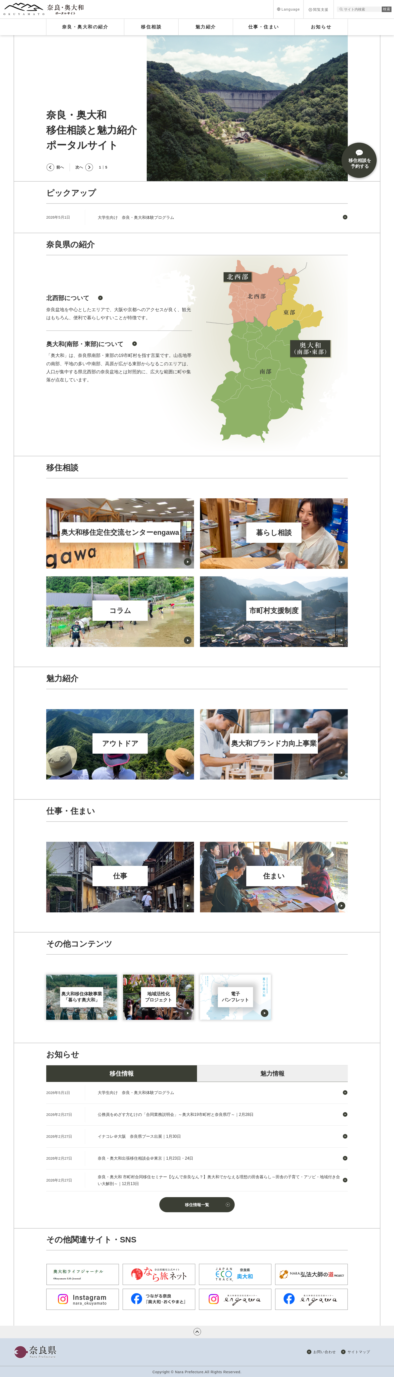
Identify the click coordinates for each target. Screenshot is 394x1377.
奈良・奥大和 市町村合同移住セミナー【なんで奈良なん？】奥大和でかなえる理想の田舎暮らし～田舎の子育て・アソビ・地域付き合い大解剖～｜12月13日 (219, 1180)
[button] (288, 9)
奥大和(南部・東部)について (85, 344)
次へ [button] (79, 167)
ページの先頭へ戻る (197, 1331)
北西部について (67, 298)
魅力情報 (272, 1073)
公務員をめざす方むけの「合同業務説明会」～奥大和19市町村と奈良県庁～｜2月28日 (176, 1114)
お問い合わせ (324, 1352)
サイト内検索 (341, 9)
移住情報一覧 (197, 1205)
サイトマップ (359, 1352)
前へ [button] (60, 167)
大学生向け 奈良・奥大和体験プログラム (136, 217)
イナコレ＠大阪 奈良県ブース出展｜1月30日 (139, 1136)
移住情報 (122, 1073)
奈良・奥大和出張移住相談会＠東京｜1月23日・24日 (145, 1158)
